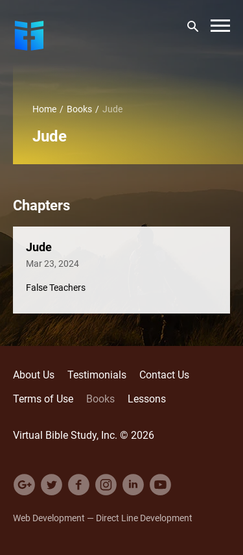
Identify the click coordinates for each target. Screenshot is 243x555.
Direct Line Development (144, 518)
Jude (39, 246)
